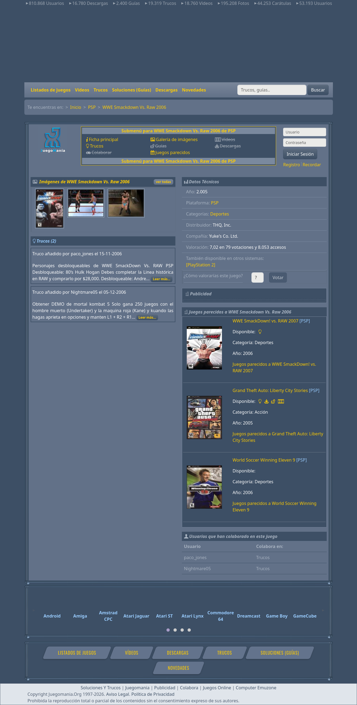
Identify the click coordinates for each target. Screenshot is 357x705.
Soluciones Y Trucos (101, 688)
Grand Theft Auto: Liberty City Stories (270, 390)
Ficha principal (103, 139)
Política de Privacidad (152, 694)
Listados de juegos (51, 90)
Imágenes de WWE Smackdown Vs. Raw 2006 (84, 182)
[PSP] (304, 321)
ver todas (163, 181)
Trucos (101, 90)
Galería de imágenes (177, 139)
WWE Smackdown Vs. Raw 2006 (134, 107)
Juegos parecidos (172, 152)
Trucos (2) (46, 241)
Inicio (75, 107)
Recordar (312, 165)
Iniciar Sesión (300, 154)
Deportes (219, 214)
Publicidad (164, 688)
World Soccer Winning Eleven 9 (263, 460)
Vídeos (82, 90)
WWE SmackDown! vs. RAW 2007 (265, 321)
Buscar (318, 90)
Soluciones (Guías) (131, 90)
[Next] (323, 607)
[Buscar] (271, 90)
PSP (92, 107)
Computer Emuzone (256, 688)
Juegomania (137, 688)
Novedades (194, 90)
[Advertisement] (178, 44)
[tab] (168, 630)
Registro (291, 165)
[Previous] (34, 607)
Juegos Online (217, 688)
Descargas (166, 90)
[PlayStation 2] (200, 265)
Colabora (189, 688)
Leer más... (162, 279)
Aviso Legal (117, 694)
